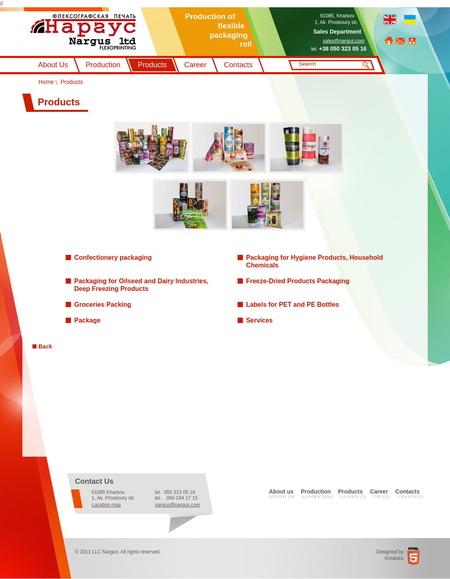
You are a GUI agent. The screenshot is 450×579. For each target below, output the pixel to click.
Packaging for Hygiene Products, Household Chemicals (314, 261)
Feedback (400, 41)
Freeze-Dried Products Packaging (297, 281)
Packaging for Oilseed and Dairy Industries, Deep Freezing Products (141, 285)
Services (259, 320)
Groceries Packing (102, 304)
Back (45, 346)
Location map (106, 505)
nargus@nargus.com (177, 505)
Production (103, 65)
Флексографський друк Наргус (83, 32)
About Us (53, 65)
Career (195, 65)
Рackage (87, 320)
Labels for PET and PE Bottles (292, 304)
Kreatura (394, 558)
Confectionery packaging (113, 257)
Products (152, 65)
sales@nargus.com (343, 41)
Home (388, 40)
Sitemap (412, 41)
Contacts (238, 65)
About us (281, 491)
